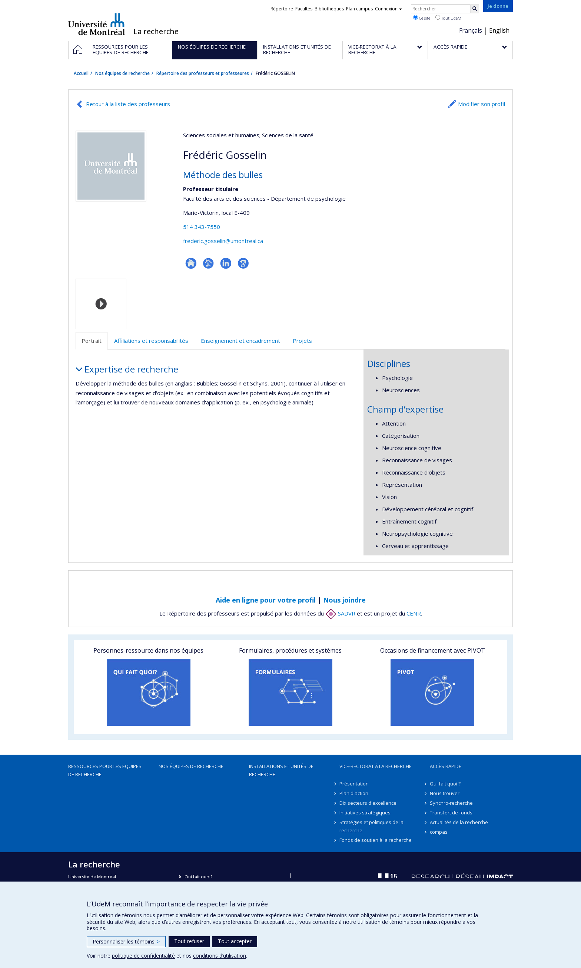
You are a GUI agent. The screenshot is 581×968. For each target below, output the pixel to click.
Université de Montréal (96, 24)
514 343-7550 (201, 226)
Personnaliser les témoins (126, 941)
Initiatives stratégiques (365, 812)
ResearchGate (191, 263)
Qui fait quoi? (198, 877)
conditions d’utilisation (219, 955)
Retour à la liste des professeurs (128, 104)
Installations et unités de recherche (281, 770)
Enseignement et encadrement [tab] (240, 340)
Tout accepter (235, 941)
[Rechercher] (474, 8)
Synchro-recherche (451, 803)
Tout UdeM (448, 18)
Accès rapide (445, 766)
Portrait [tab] (92, 340)
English (499, 30)
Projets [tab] (302, 340)
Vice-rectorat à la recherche (375, 766)
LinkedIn (226, 263)
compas (439, 831)
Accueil (81, 73)
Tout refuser (189, 941)
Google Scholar (243, 263)
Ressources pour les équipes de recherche (105, 770)
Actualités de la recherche (459, 822)
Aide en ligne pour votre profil (266, 599)
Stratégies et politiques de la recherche (371, 826)
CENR (413, 613)
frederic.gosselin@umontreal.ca (223, 241)
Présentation (354, 783)
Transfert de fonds (451, 812)
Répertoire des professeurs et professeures (202, 73)
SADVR (340, 613)
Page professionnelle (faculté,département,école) (208, 263)
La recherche (156, 31)
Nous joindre (344, 599)
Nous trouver (444, 793)
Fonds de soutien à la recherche (375, 840)
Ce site (421, 18)
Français (470, 30)
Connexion (388, 9)
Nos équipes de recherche (122, 73)
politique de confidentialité (143, 955)
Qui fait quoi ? (445, 783)
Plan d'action (353, 793)
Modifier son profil (481, 104)
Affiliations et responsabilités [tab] (151, 340)
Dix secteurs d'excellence (367, 803)
